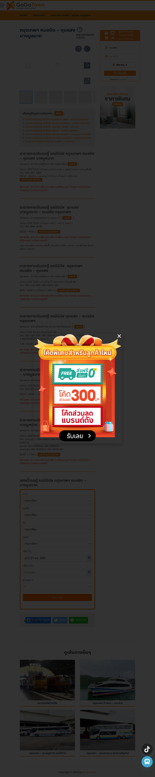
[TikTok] (147, 749)
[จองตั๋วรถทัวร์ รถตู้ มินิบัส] (147, 761)
